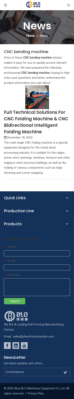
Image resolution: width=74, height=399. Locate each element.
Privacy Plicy (36, 393)
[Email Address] (32, 372)
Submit (14, 301)
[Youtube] (24, 345)
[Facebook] (7, 345)
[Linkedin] (15, 345)
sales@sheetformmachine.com (33, 336)
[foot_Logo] (22, 316)
